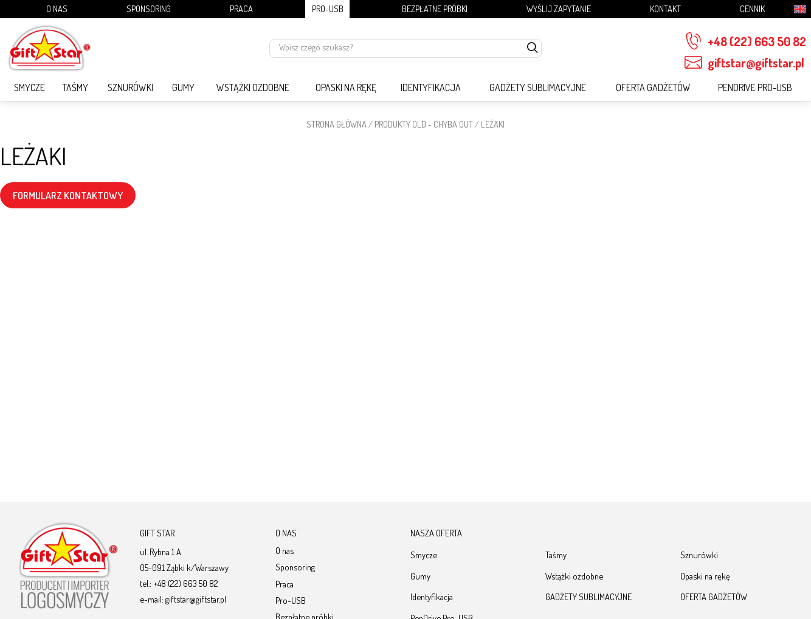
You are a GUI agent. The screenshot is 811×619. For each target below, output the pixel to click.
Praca (241, 8)
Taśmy (75, 87)
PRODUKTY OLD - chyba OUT (423, 123)
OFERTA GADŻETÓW (653, 87)
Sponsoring (148, 8)
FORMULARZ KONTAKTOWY (68, 196)
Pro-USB (327, 8)
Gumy (183, 87)
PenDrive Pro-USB (755, 87)
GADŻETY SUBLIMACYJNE (537, 87)
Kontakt (665, 8)
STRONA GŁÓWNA (336, 123)
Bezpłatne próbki (435, 8)
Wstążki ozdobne (252, 87)
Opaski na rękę (346, 87)
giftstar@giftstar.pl (744, 62)
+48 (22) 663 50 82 (745, 41)
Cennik (752, 8)
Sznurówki (130, 87)
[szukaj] (532, 48)
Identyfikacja (431, 87)
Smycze (29, 87)
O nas (56, 8)
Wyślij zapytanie (558, 8)
